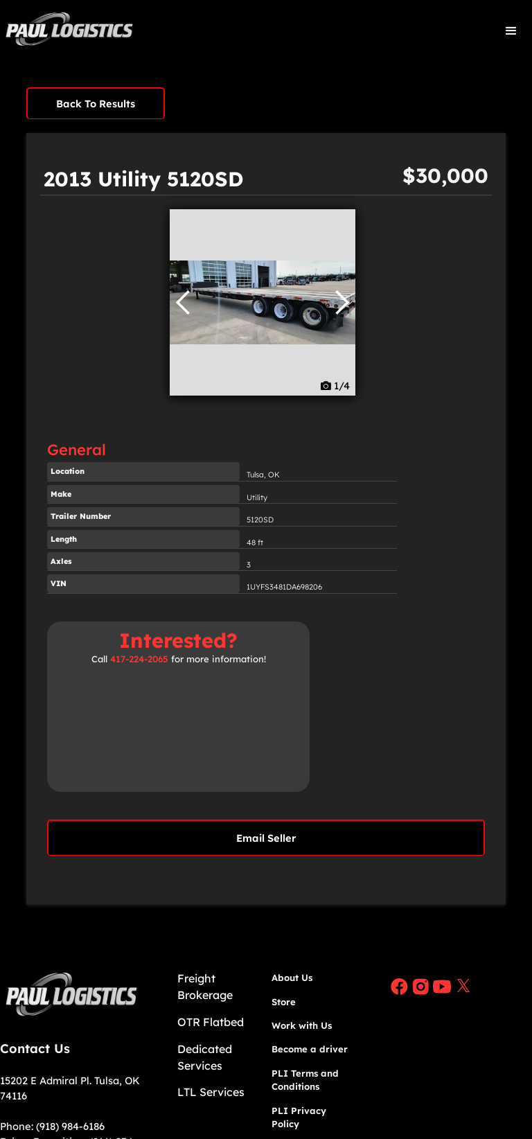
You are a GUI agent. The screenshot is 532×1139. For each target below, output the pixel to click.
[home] (69, 31)
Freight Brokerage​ (205, 986)
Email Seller (266, 838)
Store (284, 1001)
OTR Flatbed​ (210, 1022)
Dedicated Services (204, 1057)
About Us (292, 977)
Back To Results (95, 103)
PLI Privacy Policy (299, 1117)
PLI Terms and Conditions (305, 1080)
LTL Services (211, 1092)
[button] (511, 31)
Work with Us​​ (302, 1025)
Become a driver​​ (310, 1048)
